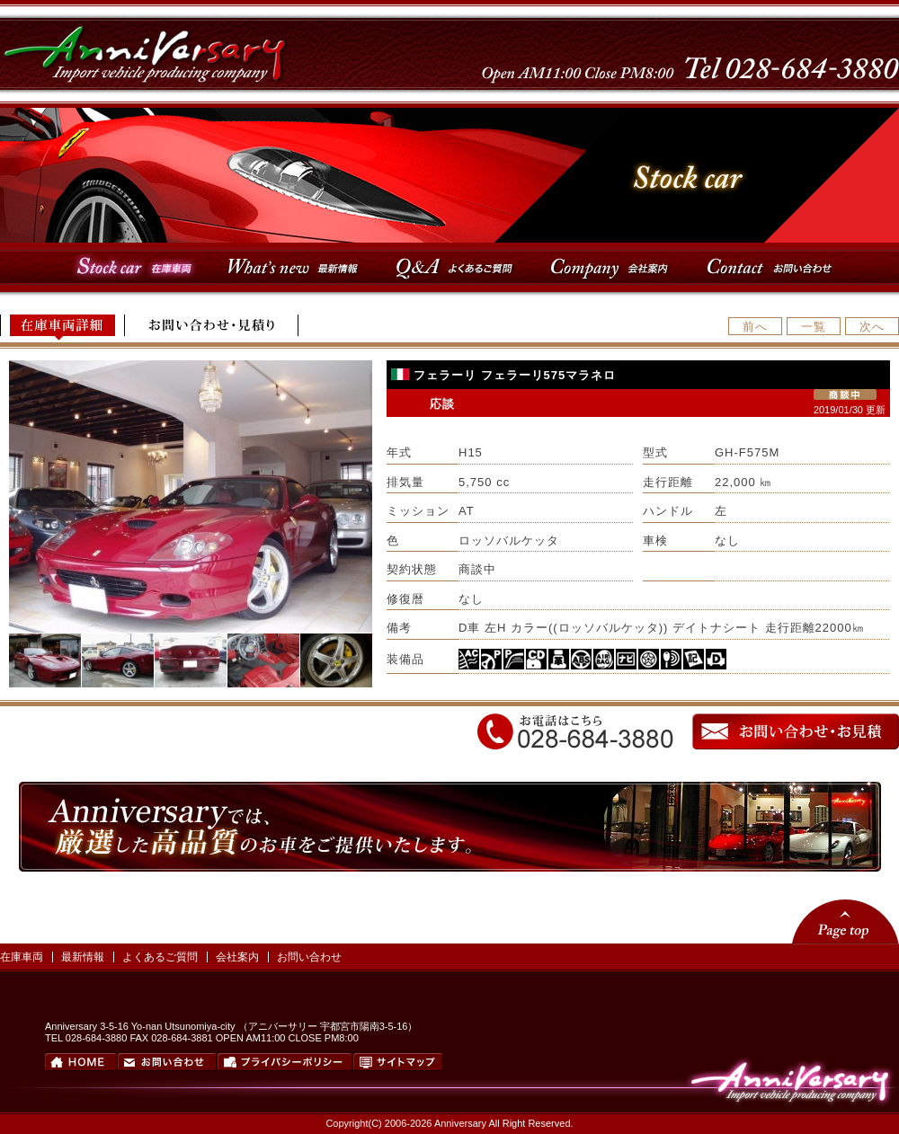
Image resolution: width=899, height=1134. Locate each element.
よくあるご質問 (160, 957)
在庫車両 (21, 957)
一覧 (813, 326)
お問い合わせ (309, 957)
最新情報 (82, 957)
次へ (872, 326)
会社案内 (237, 957)
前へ (755, 326)
